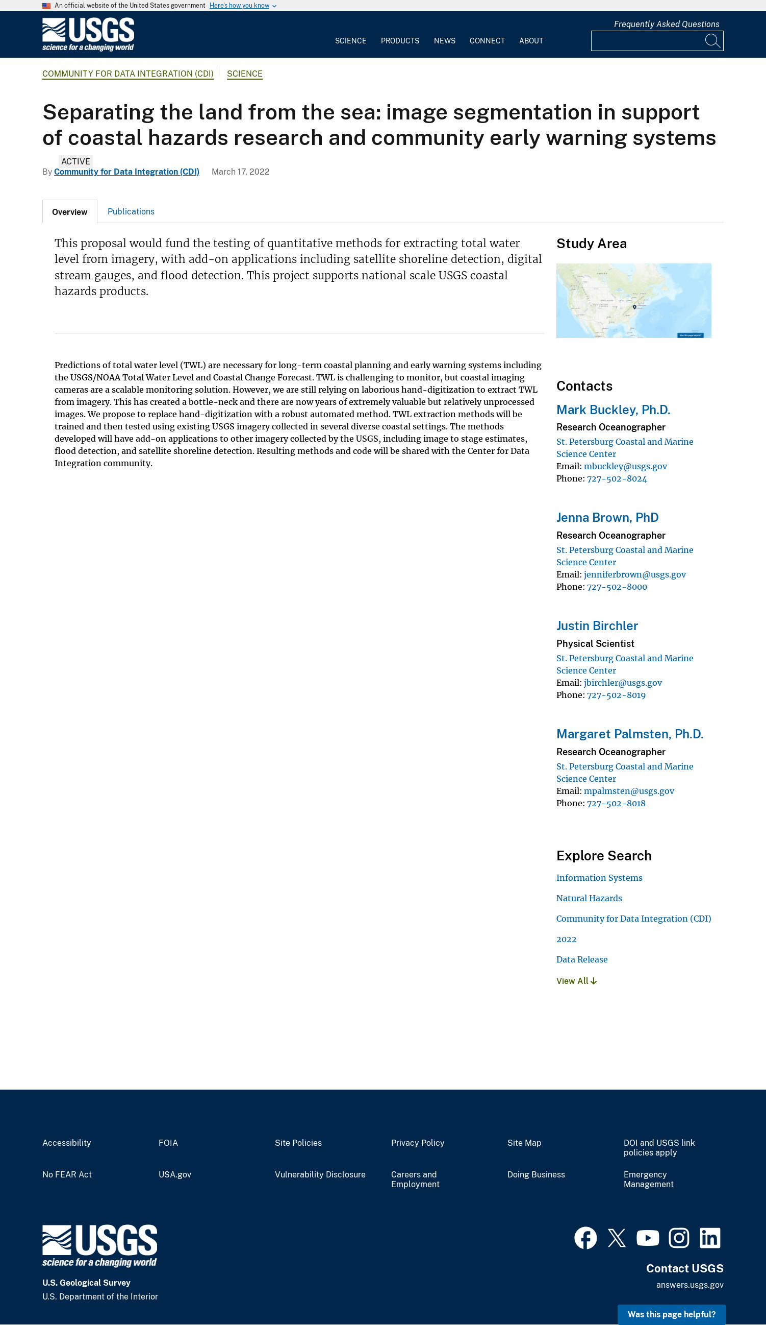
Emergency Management (649, 1179)
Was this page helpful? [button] (672, 1314)
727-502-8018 (616, 803)
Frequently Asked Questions (667, 24)
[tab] (69, 211)
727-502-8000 (617, 587)
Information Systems (599, 878)
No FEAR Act (67, 1174)
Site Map (524, 1143)
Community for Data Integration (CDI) (128, 74)
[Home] (88, 49)
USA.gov (175, 1174)
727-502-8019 (616, 695)
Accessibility (66, 1143)
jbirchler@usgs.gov (623, 683)
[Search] (713, 41)
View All (576, 981)
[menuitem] (351, 34)
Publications (131, 211)
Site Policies (298, 1143)
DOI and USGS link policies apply (659, 1148)
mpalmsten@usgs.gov (629, 791)
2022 (566, 939)
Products (400, 41)
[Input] (657, 41)
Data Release (582, 959)
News (444, 41)
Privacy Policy (418, 1143)
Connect (487, 41)
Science (351, 41)
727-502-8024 (617, 478)
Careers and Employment (415, 1179)
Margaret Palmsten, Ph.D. (630, 734)
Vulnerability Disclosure (320, 1174)
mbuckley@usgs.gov (625, 466)
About (531, 41)
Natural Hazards (589, 898)
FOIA (168, 1143)
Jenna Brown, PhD (607, 517)
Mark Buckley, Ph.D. (613, 409)
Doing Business (536, 1174)
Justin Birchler (597, 625)
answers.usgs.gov (690, 1285)
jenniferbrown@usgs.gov (635, 574)
